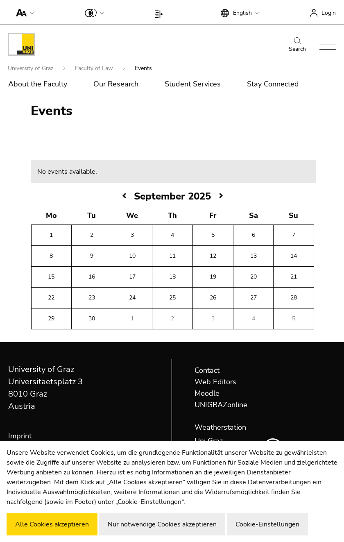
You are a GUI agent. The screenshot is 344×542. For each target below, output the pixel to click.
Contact (207, 370)
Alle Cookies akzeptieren (52, 524)
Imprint (20, 436)
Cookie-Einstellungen (267, 524)
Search (297, 45)
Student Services (193, 84)
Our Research (115, 84)
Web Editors (215, 382)
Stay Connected (273, 84)
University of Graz (31, 68)
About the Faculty (37, 84)
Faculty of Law (95, 68)
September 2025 (172, 196)
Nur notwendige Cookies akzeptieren (162, 524)
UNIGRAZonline (221, 405)
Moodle (207, 393)
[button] (23, 12)
